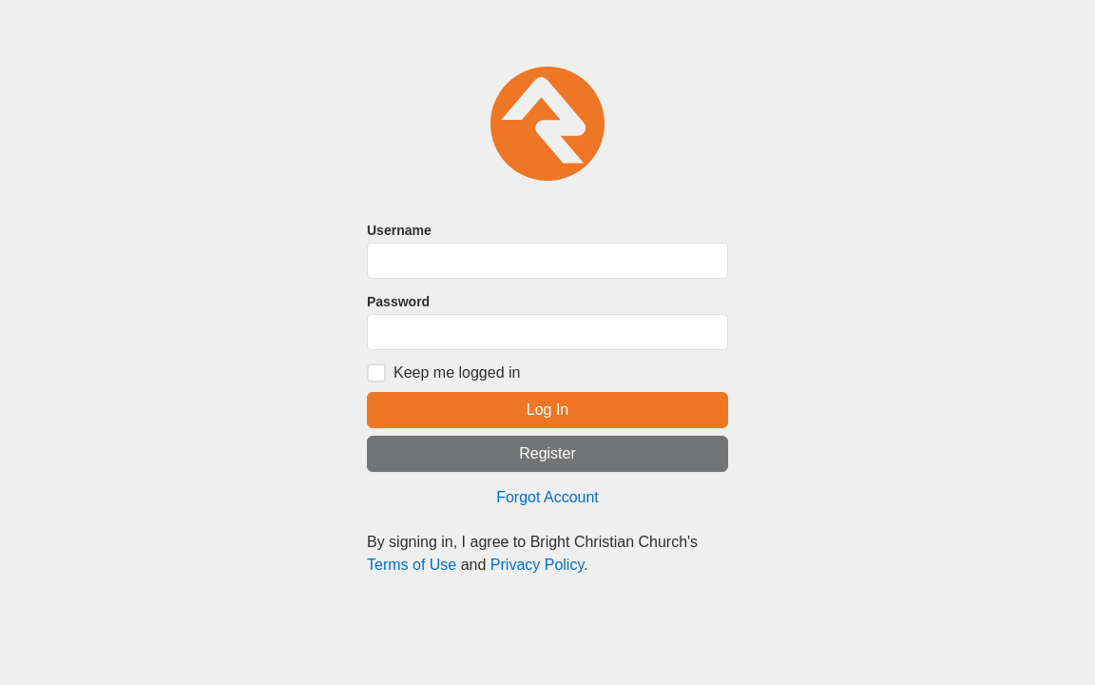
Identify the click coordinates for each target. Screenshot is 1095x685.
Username (399, 230)
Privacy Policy (537, 565)
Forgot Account (547, 497)
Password (398, 301)
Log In (547, 409)
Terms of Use (411, 565)
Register (547, 453)
